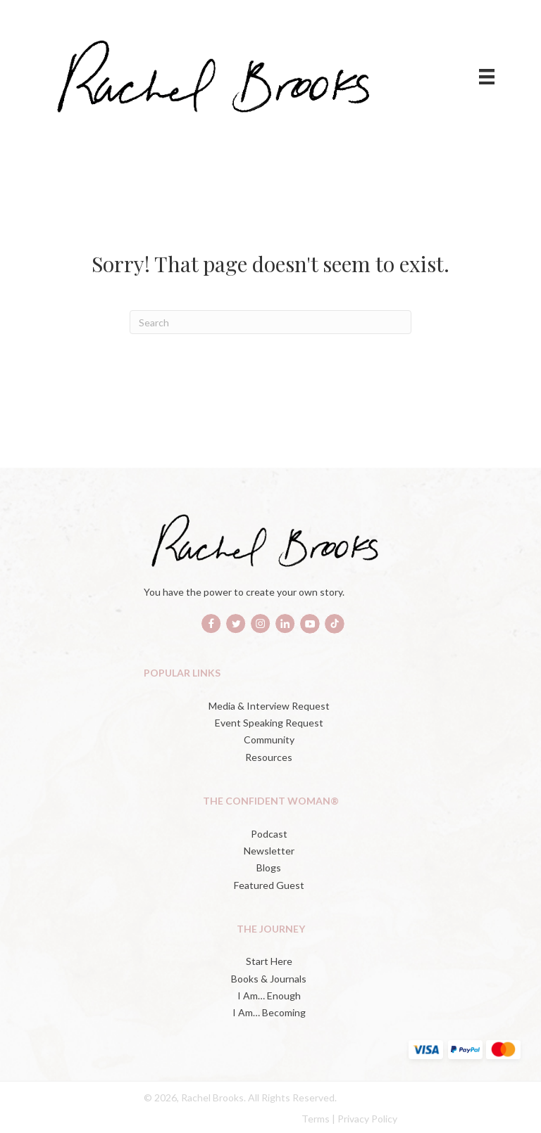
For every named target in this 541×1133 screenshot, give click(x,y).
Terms (315, 1119)
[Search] (270, 322)
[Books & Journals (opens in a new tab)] (270, 979)
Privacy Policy (367, 1119)
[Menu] (486, 76)
